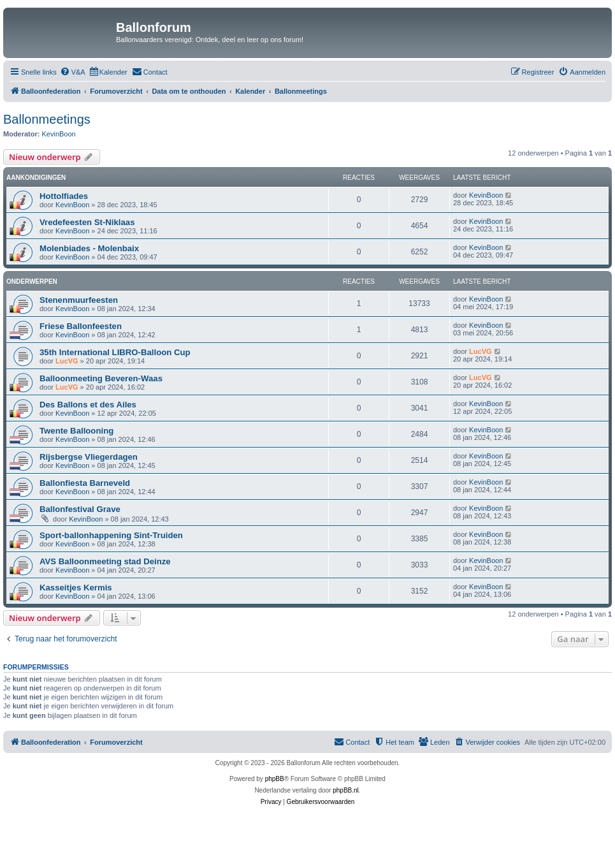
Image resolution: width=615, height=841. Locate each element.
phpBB (274, 778)
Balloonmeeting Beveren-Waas (101, 378)
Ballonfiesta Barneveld (85, 483)
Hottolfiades (64, 196)
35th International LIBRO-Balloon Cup (115, 352)
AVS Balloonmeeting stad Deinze (105, 561)
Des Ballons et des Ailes (88, 404)
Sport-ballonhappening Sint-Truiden (111, 535)
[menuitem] (72, 72)
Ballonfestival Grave (80, 509)
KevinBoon (59, 134)
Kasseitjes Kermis (76, 587)
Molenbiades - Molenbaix (89, 248)
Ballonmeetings (46, 119)
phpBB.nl (346, 790)
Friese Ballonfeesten (81, 326)
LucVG (66, 361)
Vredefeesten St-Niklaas (87, 222)
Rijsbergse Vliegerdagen (89, 457)
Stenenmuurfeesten (79, 300)
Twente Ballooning (76, 430)
